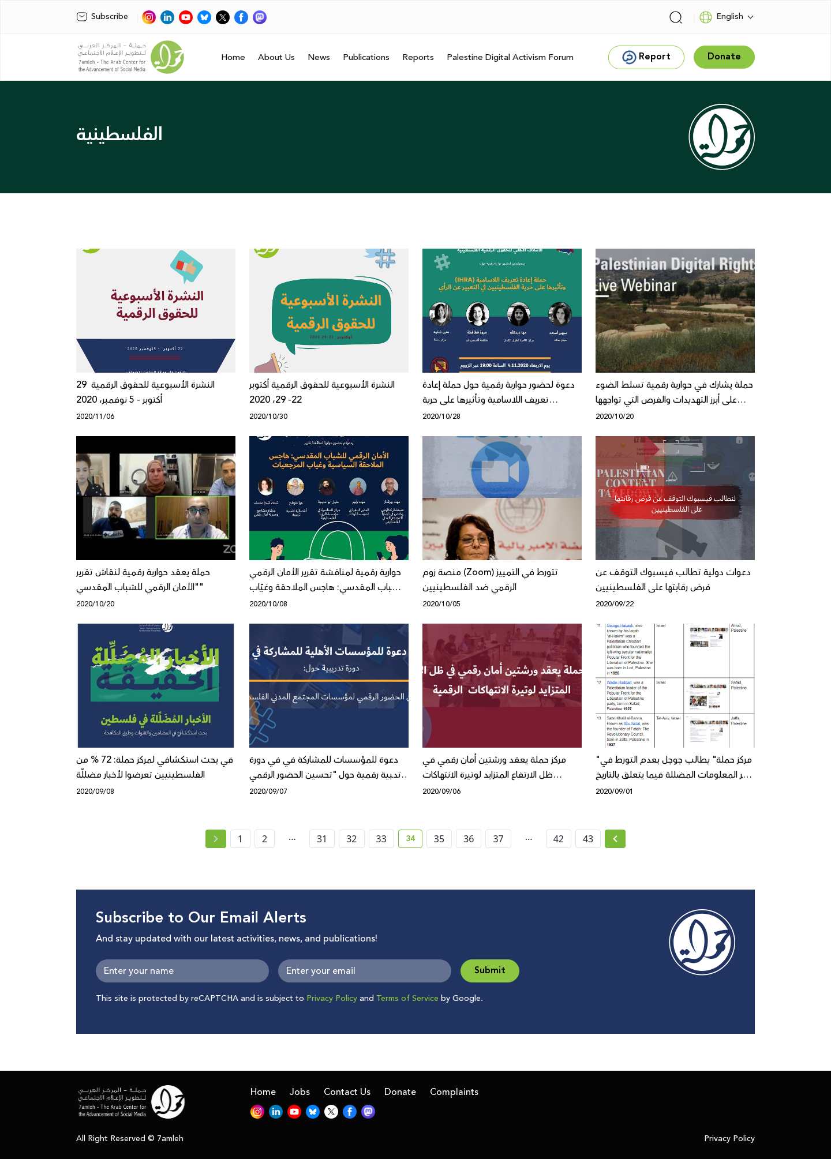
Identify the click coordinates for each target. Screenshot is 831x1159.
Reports (418, 57)
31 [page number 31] (322, 838)
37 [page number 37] (498, 838)
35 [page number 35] (439, 838)
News (319, 57)
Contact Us (347, 1092)
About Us (276, 57)
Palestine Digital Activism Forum (510, 57)
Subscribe (102, 16)
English (721, 17)
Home (233, 57)
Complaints (454, 1092)
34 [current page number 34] (414, 840)
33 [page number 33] (381, 838)
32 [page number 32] (351, 838)
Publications (366, 57)
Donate (400, 1092)
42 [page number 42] (558, 838)
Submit (490, 970)
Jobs (300, 1092)
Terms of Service (407, 998)
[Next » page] (615, 839)
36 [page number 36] (468, 838)
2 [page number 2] (264, 838)
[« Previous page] (215, 839)
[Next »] (615, 839)
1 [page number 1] (240, 838)
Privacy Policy (331, 998)
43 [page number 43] (588, 838)
